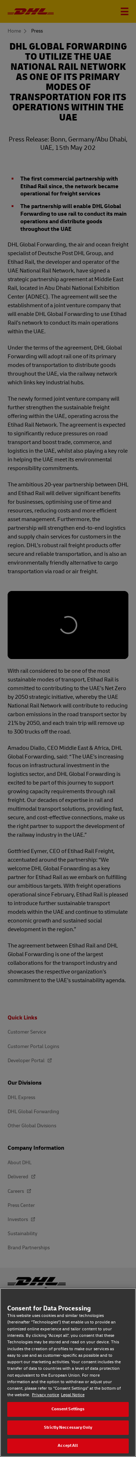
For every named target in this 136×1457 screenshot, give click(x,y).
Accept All (68, 1445)
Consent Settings (68, 1409)
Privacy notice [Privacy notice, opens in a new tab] (45, 1395)
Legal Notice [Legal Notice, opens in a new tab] (73, 1395)
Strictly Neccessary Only (68, 1427)
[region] (68, 1372)
